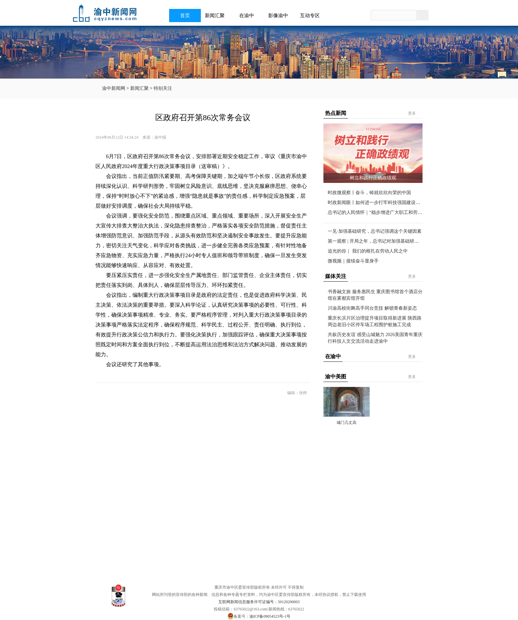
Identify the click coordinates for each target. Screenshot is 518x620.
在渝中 (248, 15)
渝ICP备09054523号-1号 (270, 616)
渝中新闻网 (113, 88)
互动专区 (312, 15)
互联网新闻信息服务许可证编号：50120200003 (259, 602)
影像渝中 (280, 15)
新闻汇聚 (217, 15)
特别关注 (163, 88)
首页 (185, 15)
